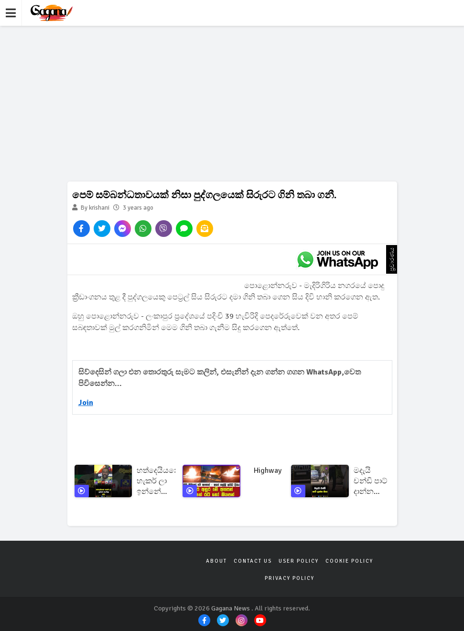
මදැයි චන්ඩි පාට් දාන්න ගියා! (371, 481)
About (216, 561)
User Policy (299, 561)
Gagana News (230, 608)
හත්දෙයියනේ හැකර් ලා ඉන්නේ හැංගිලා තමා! (159, 481)
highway (267, 470)
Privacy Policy (289, 578)
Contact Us (253, 561)
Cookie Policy (349, 561)
